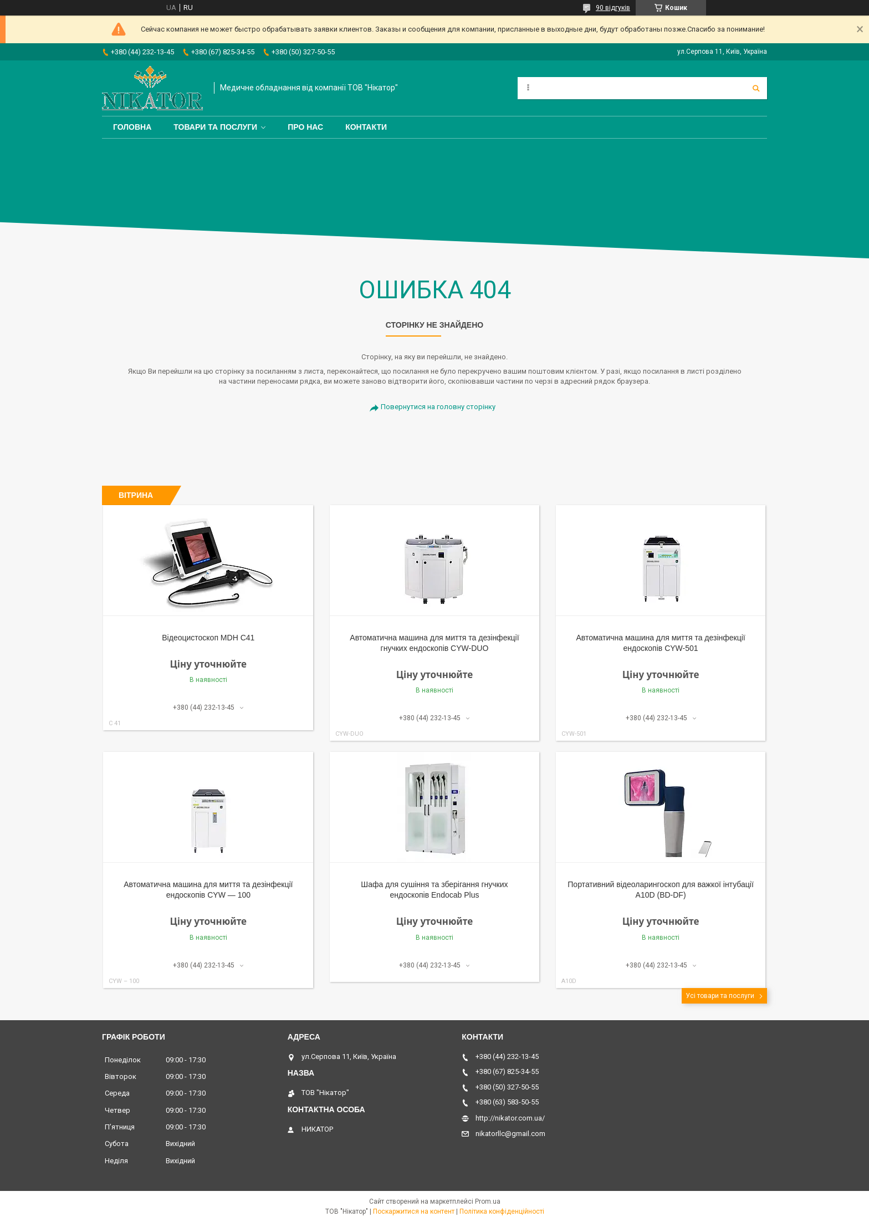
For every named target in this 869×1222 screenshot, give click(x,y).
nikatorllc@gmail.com (510, 1133)
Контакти (366, 127)
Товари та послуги (215, 127)
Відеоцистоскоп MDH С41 (208, 637)
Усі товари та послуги (720, 996)
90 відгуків (613, 8)
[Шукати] (756, 88)
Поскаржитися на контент (413, 1211)
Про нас (305, 127)
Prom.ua (487, 1201)
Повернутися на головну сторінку (438, 407)
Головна (132, 127)
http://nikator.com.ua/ (510, 1118)
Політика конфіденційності (501, 1211)
